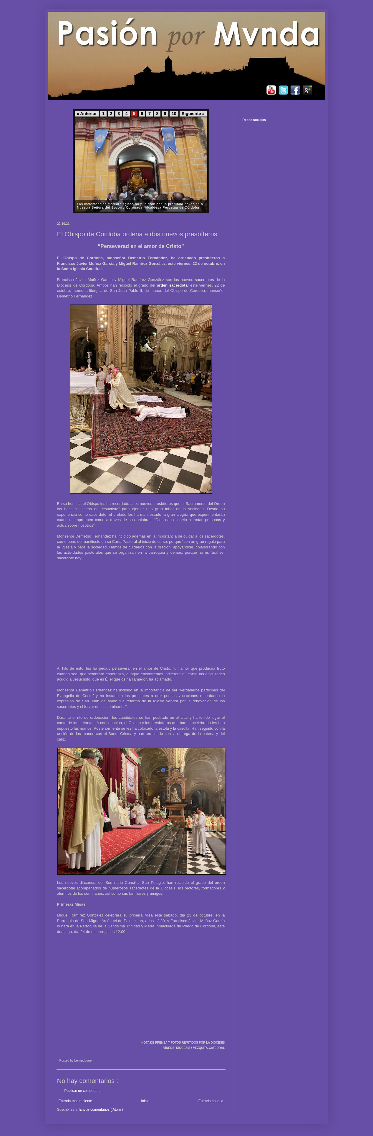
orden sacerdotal (173, 285)
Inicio (145, 1101)
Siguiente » (193, 113)
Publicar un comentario (82, 1091)
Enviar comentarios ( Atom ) (101, 1109)
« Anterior (87, 113)
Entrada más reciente (75, 1101)
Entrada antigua (210, 1101)
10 (174, 113)
